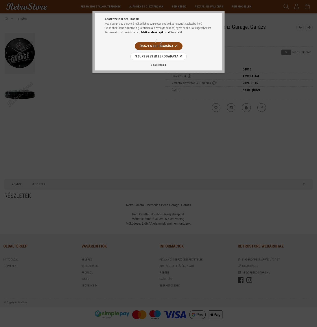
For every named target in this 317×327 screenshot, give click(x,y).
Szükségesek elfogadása (156, 56)
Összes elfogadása (156, 46)
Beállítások (158, 65)
